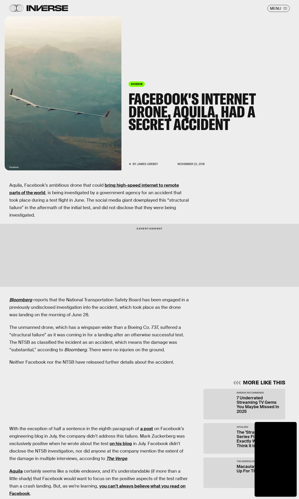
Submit (263, 356)
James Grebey (147, 164)
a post (146, 429)
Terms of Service (225, 346)
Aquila (16, 471)
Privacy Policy (251, 346)
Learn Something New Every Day (232, 305)
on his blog (121, 443)
